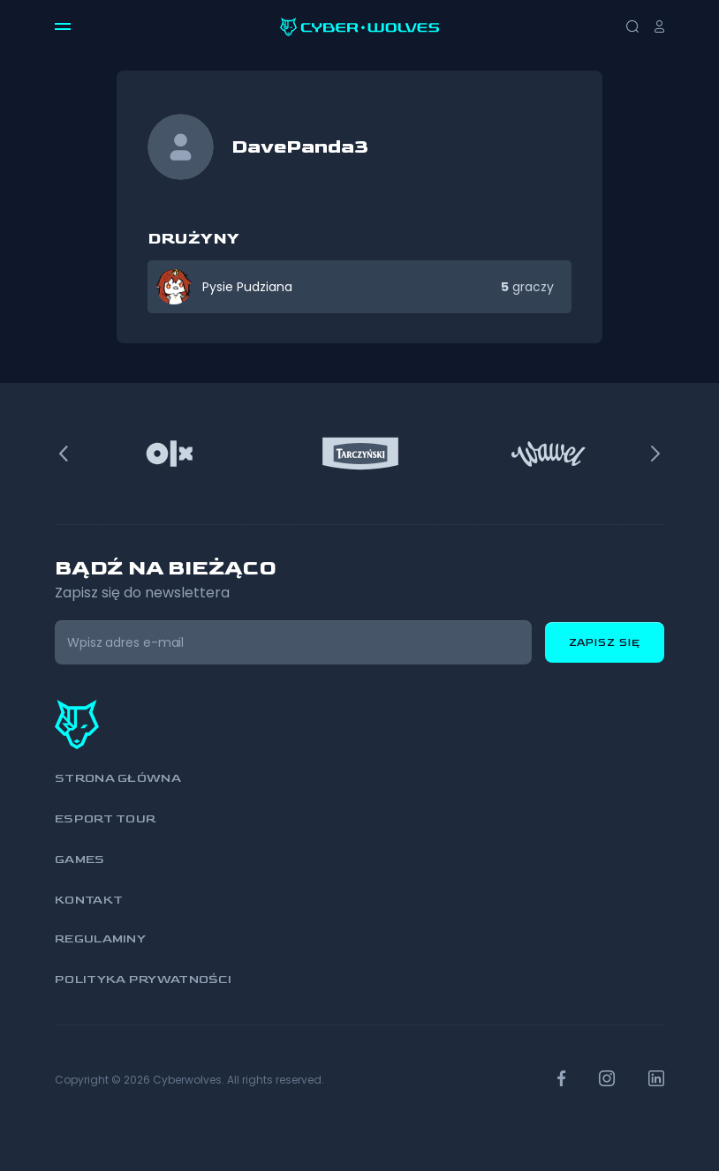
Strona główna (118, 777)
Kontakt (89, 899)
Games (80, 859)
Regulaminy (100, 938)
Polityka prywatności (143, 979)
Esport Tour (105, 818)
